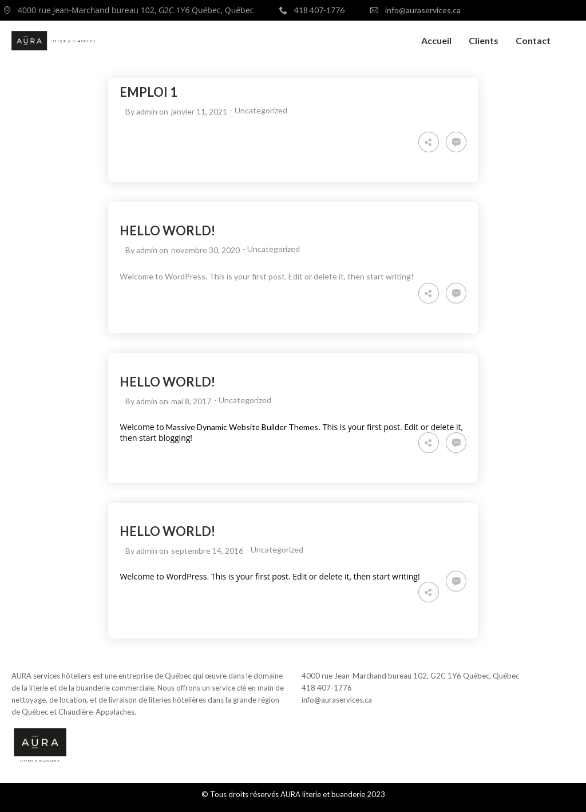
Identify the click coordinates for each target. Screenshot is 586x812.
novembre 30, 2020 (205, 250)
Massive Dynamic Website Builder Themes (242, 427)
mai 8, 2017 (191, 401)
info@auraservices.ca (337, 699)
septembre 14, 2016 (207, 550)
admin (146, 111)
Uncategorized (261, 110)
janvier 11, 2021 (199, 111)
